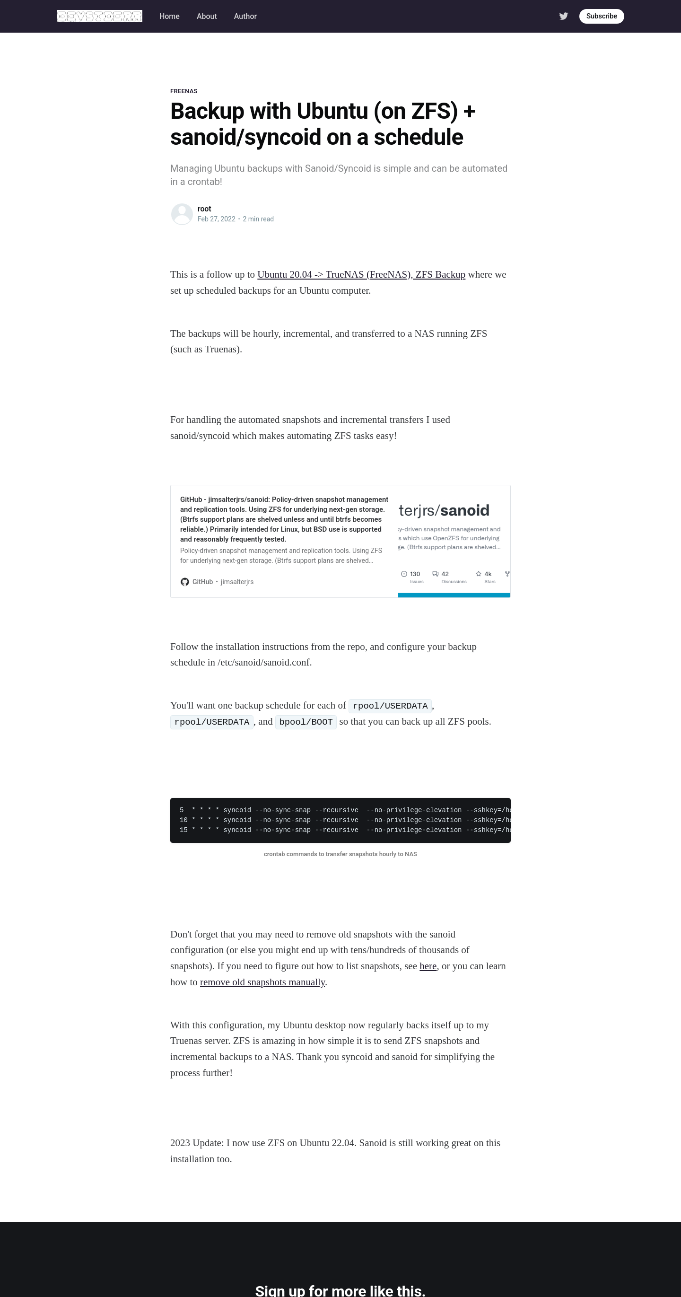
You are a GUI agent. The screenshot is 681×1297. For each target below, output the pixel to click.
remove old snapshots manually (262, 982)
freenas (184, 91)
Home (169, 16)
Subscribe (601, 16)
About (207, 16)
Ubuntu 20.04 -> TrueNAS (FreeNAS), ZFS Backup (361, 274)
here (428, 966)
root (204, 208)
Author (245, 16)
